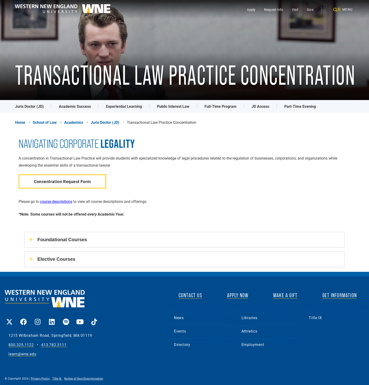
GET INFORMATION (339, 295)
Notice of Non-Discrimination (83, 378)
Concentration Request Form (62, 181)
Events (180, 331)
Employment (252, 344)
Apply (251, 9)
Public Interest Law (173, 106)
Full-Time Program (221, 106)
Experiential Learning (124, 106)
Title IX (315, 317)
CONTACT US (190, 295)
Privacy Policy (41, 378)
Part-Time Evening (300, 106)
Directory (182, 344)
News (179, 317)
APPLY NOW (238, 295)
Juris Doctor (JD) (29, 106)
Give (310, 9)
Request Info (273, 9)
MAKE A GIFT (285, 295)
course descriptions (56, 201)
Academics (73, 122)
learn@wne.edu (22, 354)
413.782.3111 (54, 345)
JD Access (260, 106)
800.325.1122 (21, 345)
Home (20, 122)
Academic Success (75, 106)
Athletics (249, 331)
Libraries (249, 317)
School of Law (45, 122)
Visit (295, 9)
